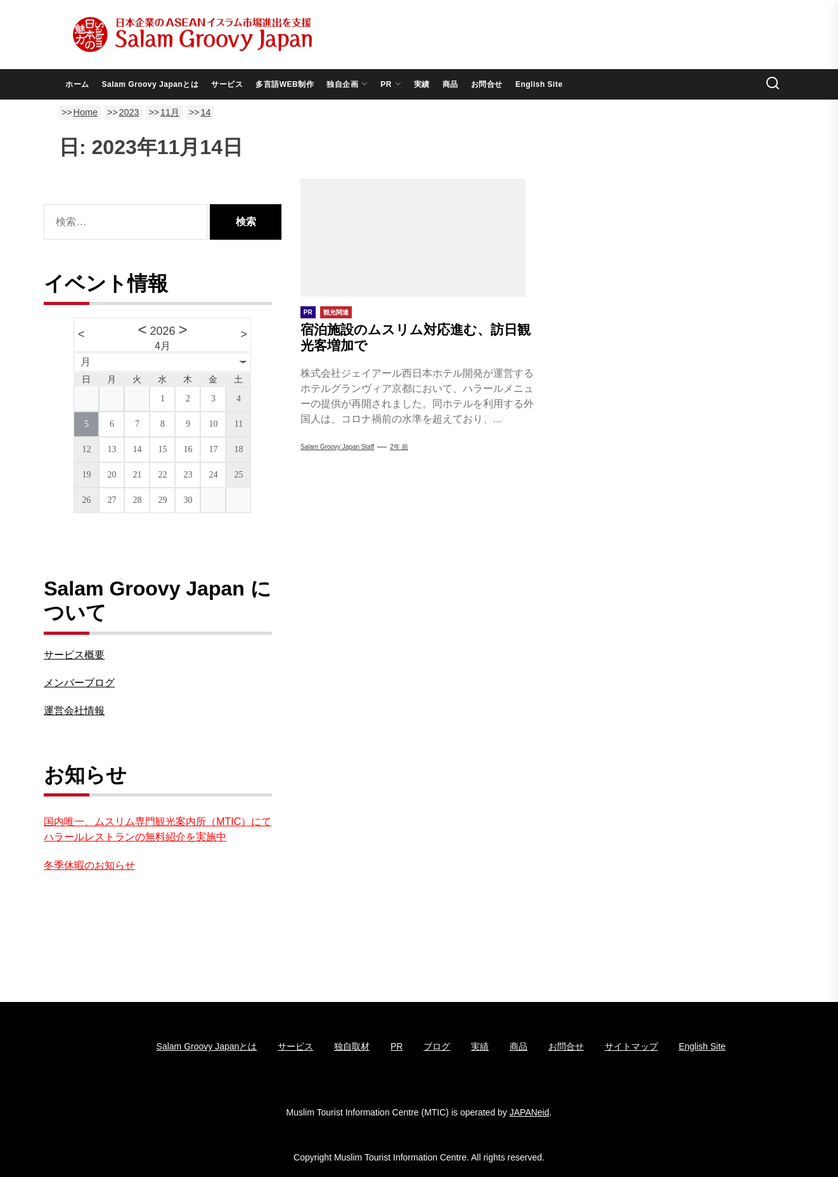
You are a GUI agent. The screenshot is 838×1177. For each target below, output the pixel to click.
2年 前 (399, 446)
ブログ (436, 1046)
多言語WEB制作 (284, 84)
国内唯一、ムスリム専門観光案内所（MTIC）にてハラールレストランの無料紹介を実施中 (157, 829)
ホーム (77, 84)
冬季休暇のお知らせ (89, 865)
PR (390, 84)
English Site (539, 84)
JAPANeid (530, 1112)
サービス (227, 84)
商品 (450, 84)
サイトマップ (631, 1046)
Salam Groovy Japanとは (150, 84)
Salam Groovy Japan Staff (337, 446)
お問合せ (487, 84)
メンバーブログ (79, 682)
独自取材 (352, 1046)
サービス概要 (74, 654)
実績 (422, 84)
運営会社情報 (74, 710)
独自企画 (347, 84)
